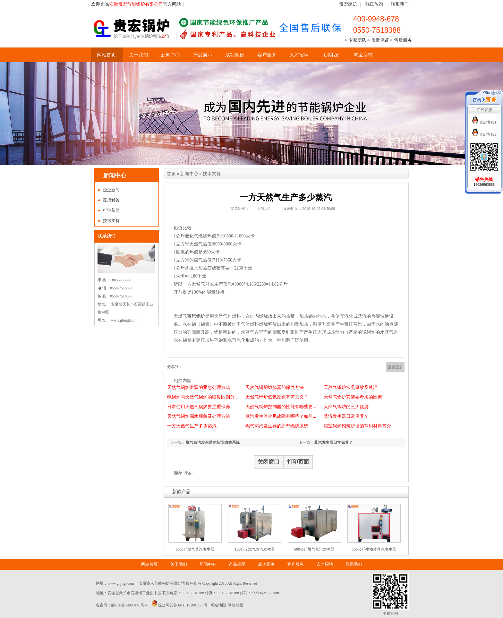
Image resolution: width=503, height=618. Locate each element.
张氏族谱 (374, 4)
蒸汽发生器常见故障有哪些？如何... (280, 416)
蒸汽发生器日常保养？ (346, 416)
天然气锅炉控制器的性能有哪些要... (280, 406)
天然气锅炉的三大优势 (346, 406)
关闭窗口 (268, 462)
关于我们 (138, 54)
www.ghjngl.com (120, 583)
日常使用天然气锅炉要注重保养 (198, 406)
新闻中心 (170, 54)
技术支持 (111, 220)
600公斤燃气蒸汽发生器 (314, 549)
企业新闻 (111, 189)
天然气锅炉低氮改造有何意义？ (276, 397)
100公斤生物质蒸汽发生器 (374, 549)
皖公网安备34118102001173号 (183, 605)
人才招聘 (299, 54)
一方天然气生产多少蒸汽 (192, 426)
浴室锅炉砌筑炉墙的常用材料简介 (357, 426)
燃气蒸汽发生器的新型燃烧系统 (276, 426)
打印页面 (298, 462)
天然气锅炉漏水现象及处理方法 (198, 416)
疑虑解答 (111, 200)
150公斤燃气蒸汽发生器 (254, 549)
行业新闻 (111, 210)
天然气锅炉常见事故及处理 (351, 387)
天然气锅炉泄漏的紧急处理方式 (198, 387)
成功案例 (234, 54)
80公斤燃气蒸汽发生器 (195, 549)
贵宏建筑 (348, 4)
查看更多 (395, 367)
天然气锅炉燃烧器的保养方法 (274, 387)
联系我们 (400, 4)
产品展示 (202, 54)
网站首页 (106, 54)
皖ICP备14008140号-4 (129, 605)
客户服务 (267, 54)
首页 (171, 173)
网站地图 (218, 605)
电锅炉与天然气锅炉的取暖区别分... (202, 397)
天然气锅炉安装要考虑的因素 (353, 397)
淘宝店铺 (363, 54)
